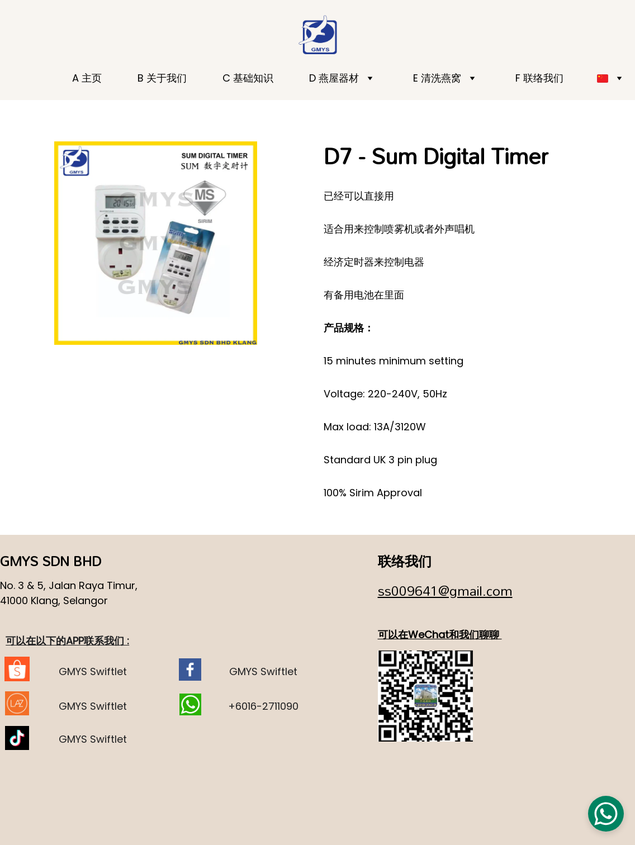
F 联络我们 (539, 78)
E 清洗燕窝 (437, 78)
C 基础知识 (247, 78)
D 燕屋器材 (334, 78)
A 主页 (87, 78)
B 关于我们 (162, 78)
